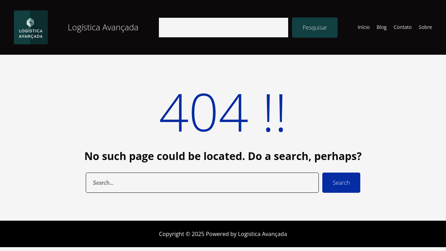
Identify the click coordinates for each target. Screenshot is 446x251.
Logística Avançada (103, 27)
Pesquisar (314, 27)
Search (341, 183)
